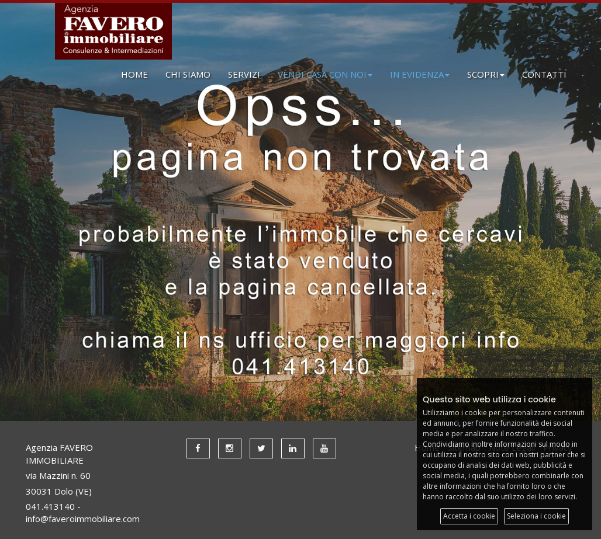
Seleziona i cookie (536, 516)
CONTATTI (544, 74)
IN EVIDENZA (420, 74)
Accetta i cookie (469, 516)
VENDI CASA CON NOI (325, 74)
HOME (134, 74)
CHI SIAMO (187, 74)
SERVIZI (244, 74)
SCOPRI (486, 74)
